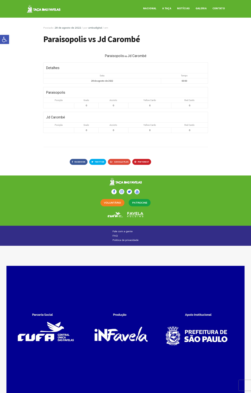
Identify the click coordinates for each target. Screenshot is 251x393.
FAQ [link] (115, 235)
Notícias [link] (183, 8)
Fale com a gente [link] (122, 231)
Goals (86, 100)
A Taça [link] (166, 8)
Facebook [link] (78, 161)
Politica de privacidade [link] (125, 240)
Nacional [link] (150, 8)
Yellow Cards (149, 100)
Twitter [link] (97, 161)
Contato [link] (218, 8)
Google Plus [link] (119, 161)
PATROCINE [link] (139, 202)
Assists (113, 100)
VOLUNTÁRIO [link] (112, 202)
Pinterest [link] (141, 161)
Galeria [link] (201, 8)
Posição (59, 100)
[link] (4, 39)
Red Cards (189, 100)
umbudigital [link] (95, 27)
